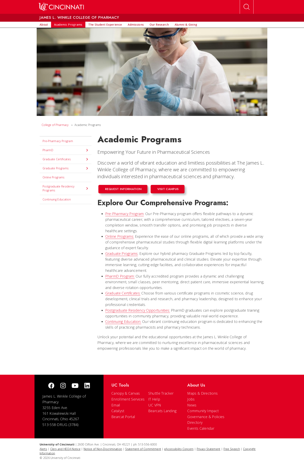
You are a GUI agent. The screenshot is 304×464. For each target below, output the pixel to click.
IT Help (154, 399)
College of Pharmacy (55, 125)
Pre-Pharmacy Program (124, 213)
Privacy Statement (208, 449)
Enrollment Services (128, 399)
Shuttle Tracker (161, 393)
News (191, 405)
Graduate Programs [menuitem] (66, 168)
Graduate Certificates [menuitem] (66, 159)
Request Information (123, 189)
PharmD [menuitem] (66, 150)
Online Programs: (119, 236)
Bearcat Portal (123, 416)
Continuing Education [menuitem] (57, 199)
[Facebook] (51, 386)
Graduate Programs (121, 253)
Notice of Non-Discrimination (103, 449)
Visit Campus (168, 189)
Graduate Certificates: (123, 293)
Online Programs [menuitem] (54, 177)
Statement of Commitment (143, 449)
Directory (194, 422)
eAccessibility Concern (179, 449)
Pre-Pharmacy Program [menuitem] (58, 141)
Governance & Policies (205, 416)
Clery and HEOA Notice (65, 449)
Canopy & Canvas (125, 393)
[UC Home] (61, 7)
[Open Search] (247, 7)
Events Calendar (200, 428)
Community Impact (203, 410)
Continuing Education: (123, 321)
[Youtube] (75, 386)
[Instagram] (63, 386)
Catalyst (117, 410)
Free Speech (232, 449)
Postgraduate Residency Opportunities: (137, 310)
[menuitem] (44, 25)
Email (115, 405)
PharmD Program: (120, 276)
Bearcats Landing (162, 410)
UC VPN (154, 405)
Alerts (43, 449)
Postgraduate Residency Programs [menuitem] (66, 188)
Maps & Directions (202, 393)
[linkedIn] (87, 386)
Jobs (191, 399)
